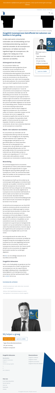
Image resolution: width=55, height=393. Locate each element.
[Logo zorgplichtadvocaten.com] (3, 13)
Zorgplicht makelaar (33, 357)
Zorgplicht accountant (34, 361)
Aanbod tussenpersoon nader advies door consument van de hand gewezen (16, 287)
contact (7, 276)
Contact (4, 389)
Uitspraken (39, 9)
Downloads (49, 9)
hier (6, 256)
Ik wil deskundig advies (8, 381)
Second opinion (6, 383)
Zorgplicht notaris (33, 359)
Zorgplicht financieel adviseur (36, 363)
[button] (49, 13)
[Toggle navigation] (52, 13)
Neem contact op (42, 67)
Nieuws (44, 9)
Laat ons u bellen (42, 71)
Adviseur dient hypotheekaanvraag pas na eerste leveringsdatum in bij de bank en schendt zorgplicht (15, 292)
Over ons (5, 385)
